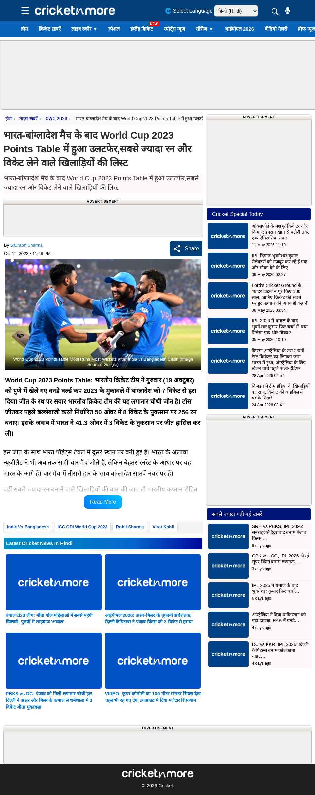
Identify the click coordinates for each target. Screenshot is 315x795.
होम (24, 29)
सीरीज (204, 29)
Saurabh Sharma (26, 245)
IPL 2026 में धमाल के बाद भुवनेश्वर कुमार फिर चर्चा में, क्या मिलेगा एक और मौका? (279, 326)
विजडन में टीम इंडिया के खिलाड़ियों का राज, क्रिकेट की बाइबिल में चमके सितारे (280, 391)
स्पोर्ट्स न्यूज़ (174, 29)
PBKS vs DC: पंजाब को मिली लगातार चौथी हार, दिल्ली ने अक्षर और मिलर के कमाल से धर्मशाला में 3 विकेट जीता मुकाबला (49, 700)
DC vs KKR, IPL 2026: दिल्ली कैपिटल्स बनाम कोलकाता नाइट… (280, 650)
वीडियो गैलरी (276, 29)
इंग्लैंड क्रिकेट (141, 29)
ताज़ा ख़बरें (28, 118)
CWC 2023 (56, 118)
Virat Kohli (163, 527)
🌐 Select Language (189, 11)
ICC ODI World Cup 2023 (83, 527)
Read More (103, 502)
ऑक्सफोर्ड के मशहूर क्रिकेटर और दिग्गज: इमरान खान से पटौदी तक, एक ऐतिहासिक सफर (280, 231)
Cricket (165, 785)
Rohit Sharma (130, 527)
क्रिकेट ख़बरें (50, 29)
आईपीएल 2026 (239, 29)
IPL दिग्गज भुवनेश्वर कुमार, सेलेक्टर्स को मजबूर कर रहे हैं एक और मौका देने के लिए (279, 261)
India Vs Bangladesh (28, 527)
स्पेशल (114, 29)
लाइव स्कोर (84, 29)
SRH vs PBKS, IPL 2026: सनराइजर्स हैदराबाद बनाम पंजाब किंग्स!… (279, 532)
